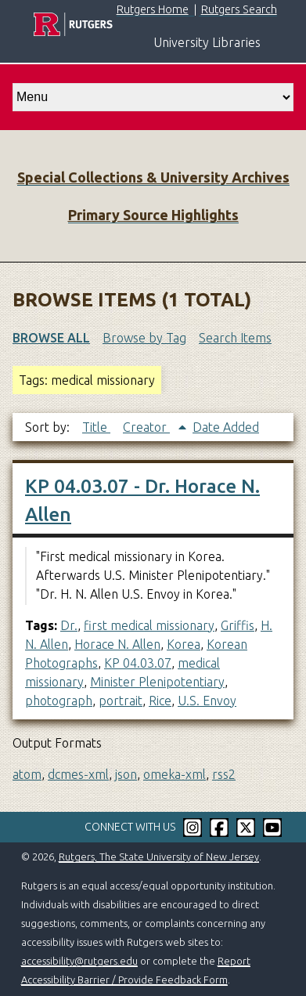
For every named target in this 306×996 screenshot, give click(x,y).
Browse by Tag (144, 338)
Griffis (237, 625)
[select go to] (153, 97)
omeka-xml (174, 774)
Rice (160, 701)
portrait (120, 701)
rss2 (224, 774)
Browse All (51, 338)
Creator (146, 427)
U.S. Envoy (207, 701)
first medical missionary (149, 625)
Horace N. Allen (117, 644)
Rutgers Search (239, 9)
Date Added (226, 427)
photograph (58, 701)
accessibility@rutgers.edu (79, 960)
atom (27, 774)
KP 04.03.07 (137, 663)
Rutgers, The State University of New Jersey (159, 856)
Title (96, 427)
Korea (183, 644)
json (126, 774)
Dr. (68, 625)
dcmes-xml (78, 774)
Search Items (235, 338)
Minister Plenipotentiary (157, 682)
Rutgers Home (153, 9)
